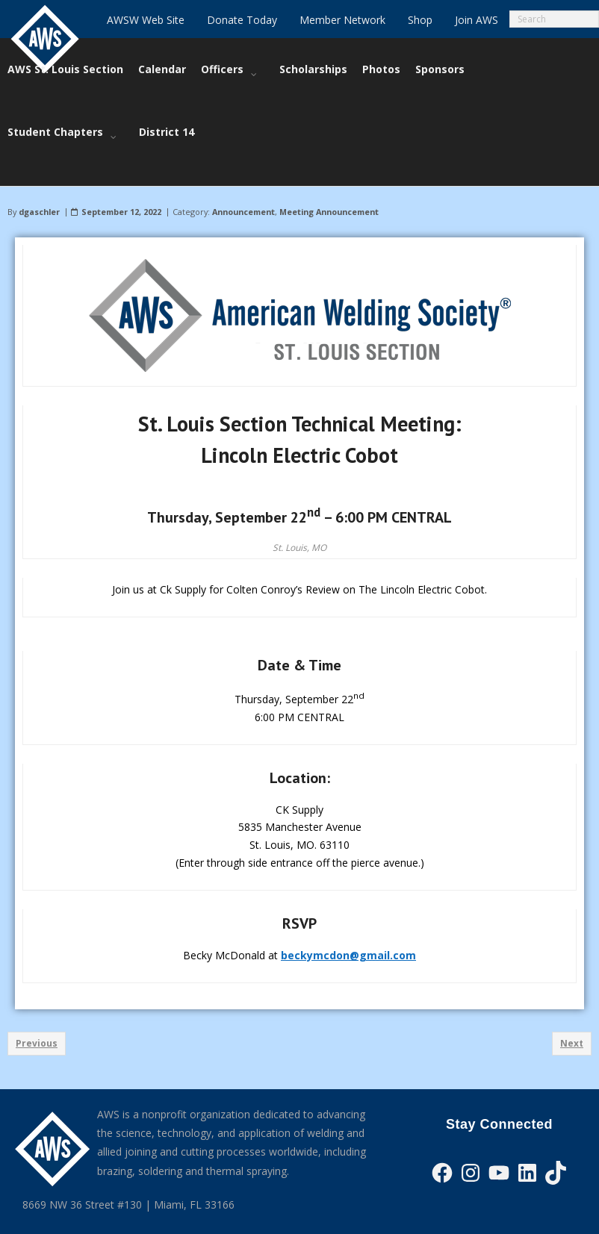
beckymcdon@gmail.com (348, 933)
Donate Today (242, 20)
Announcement (243, 189)
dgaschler (39, 189)
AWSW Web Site (145, 20)
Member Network (342, 20)
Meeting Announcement (329, 189)
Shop (420, 20)
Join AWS (476, 20)
